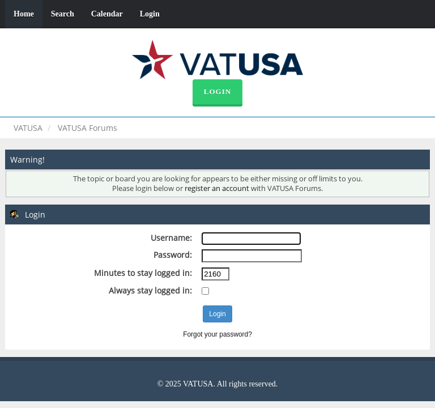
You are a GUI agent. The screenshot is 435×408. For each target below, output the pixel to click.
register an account (217, 188)
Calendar (107, 14)
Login (150, 14)
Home (24, 14)
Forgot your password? (217, 334)
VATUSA (28, 127)
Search (62, 14)
